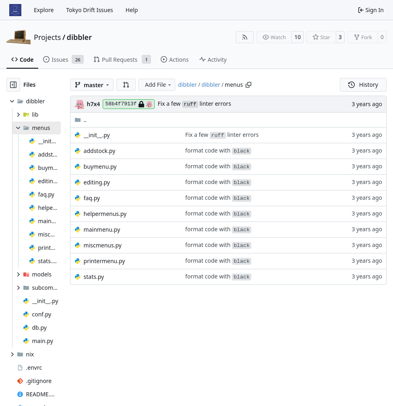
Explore (44, 10)
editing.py (97, 182)
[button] (126, 85)
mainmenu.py (102, 229)
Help (132, 10)
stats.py (94, 276)
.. (80, 119)
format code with (218, 150)
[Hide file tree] (13, 85)
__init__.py (97, 135)
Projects (47, 37)
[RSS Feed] (245, 37)
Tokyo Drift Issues (89, 10)
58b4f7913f (128, 104)
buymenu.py (100, 166)
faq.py (92, 198)
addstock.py (100, 151)
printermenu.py (104, 261)
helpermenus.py (105, 214)
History (363, 84)
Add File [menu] (158, 84)
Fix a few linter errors (194, 103)
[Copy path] (248, 85)
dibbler (79, 37)
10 (297, 37)
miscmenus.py (103, 245)
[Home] (15, 10)
